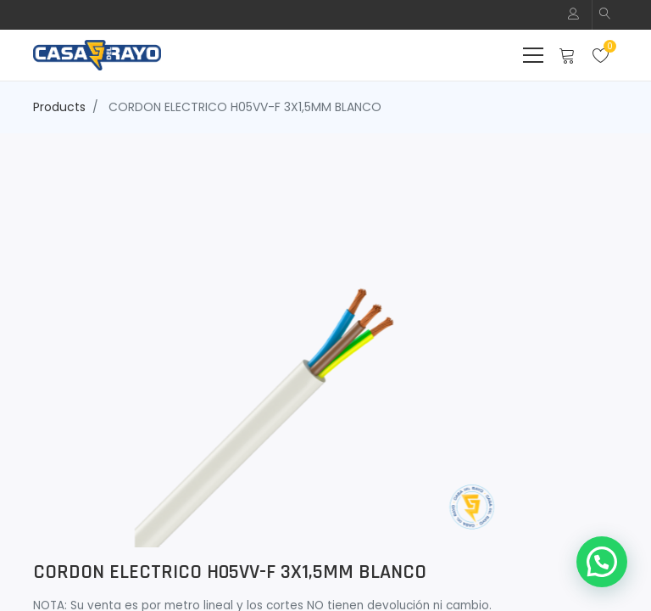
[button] (605, 15)
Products (59, 106)
